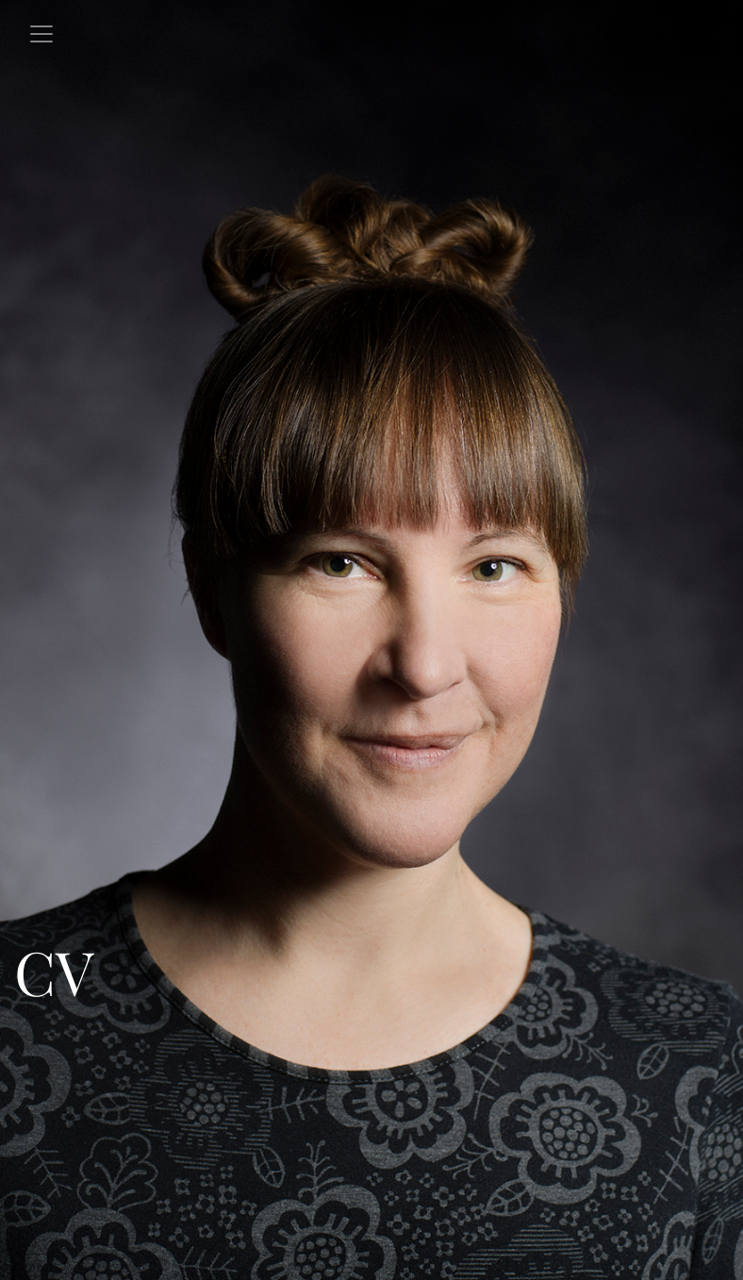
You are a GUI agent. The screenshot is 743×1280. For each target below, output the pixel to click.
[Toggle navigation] (41, 34)
